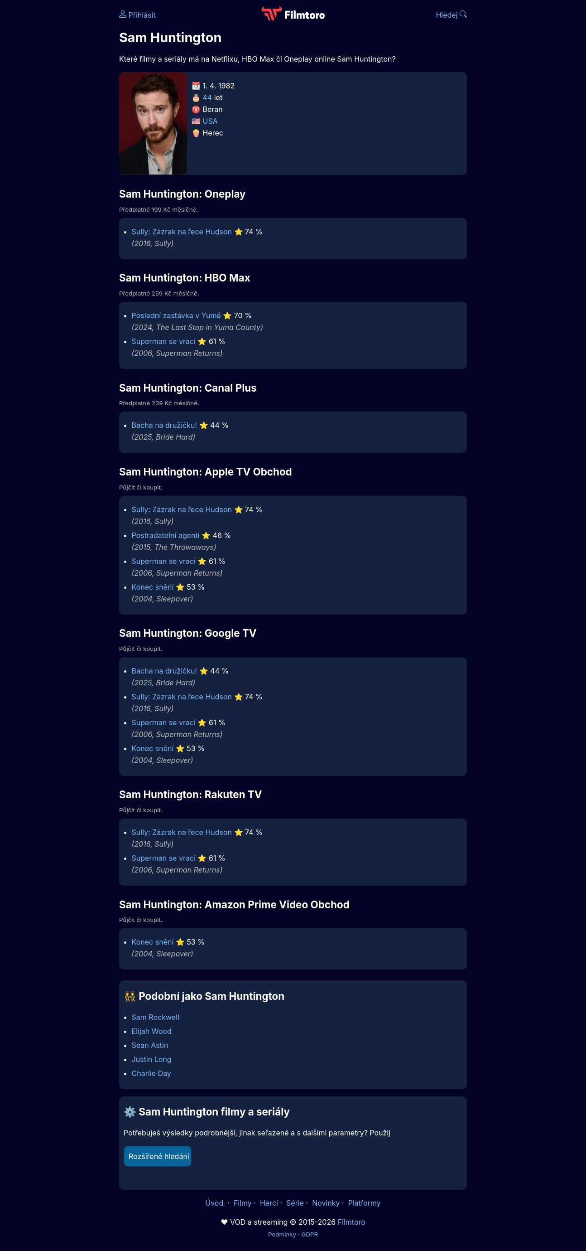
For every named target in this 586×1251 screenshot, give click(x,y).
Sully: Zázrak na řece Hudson (182, 231)
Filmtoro (351, 1222)
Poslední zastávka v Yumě (176, 315)
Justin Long (152, 1059)
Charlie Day (151, 1073)
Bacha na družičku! (164, 425)
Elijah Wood (152, 1031)
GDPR (309, 1234)
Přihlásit (137, 14)
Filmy (243, 1202)
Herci (269, 1202)
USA (210, 121)
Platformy (364, 1202)
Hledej (451, 14)
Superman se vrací (164, 341)
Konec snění (153, 587)
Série (295, 1202)
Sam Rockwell (155, 1017)
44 (207, 97)
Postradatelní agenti (166, 535)
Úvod (215, 1202)
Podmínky (282, 1234)
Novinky (326, 1202)
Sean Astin (150, 1045)
